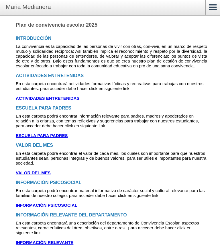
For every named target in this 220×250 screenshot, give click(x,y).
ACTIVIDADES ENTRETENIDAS (48, 98)
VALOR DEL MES (33, 172)
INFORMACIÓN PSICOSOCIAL (46, 205)
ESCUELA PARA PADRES (42, 135)
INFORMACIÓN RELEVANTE (44, 242)
